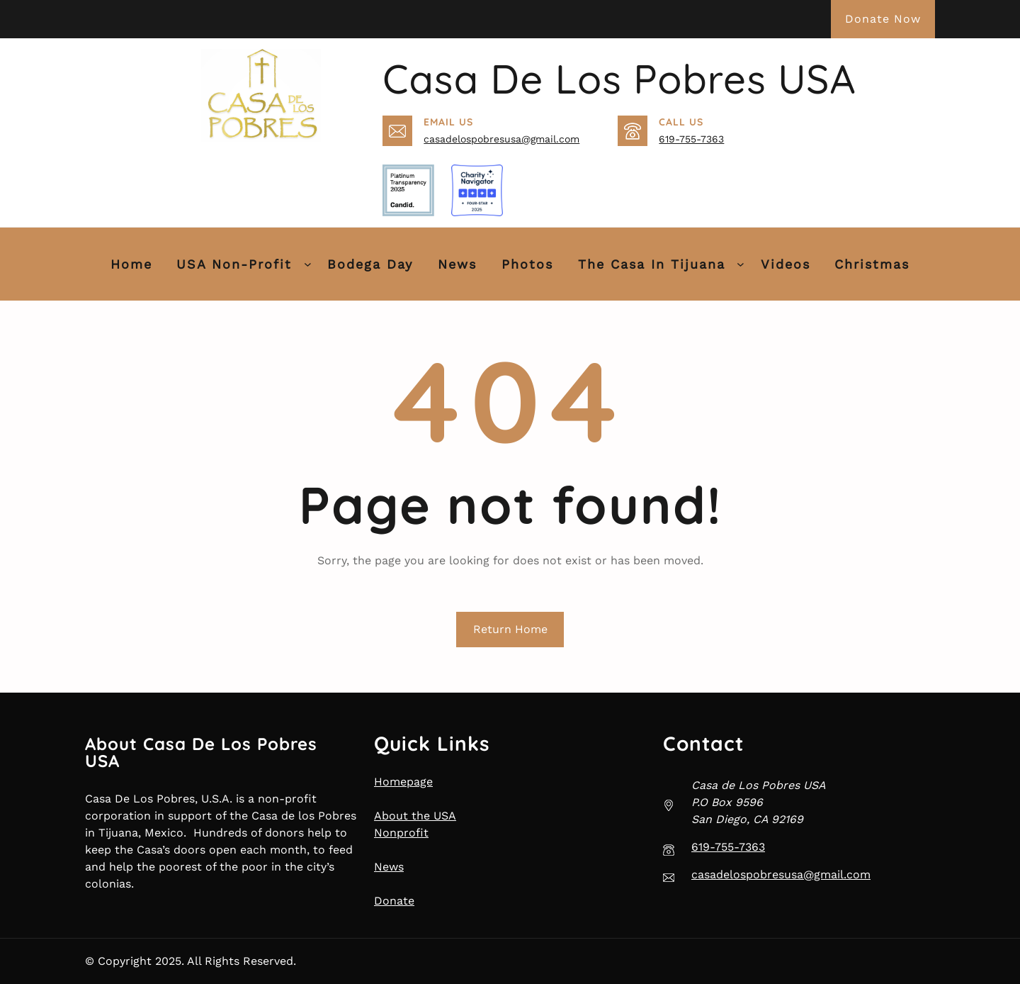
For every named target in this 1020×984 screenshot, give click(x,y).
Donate (394, 900)
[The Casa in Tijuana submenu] (740, 264)
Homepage (403, 781)
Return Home (510, 629)
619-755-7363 (691, 139)
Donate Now (883, 19)
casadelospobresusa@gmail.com (501, 139)
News (389, 866)
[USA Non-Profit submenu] (308, 264)
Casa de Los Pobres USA (619, 79)
